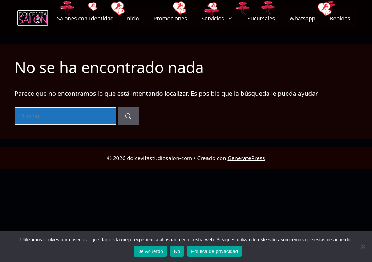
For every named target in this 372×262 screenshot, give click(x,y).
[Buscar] (128, 116)
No (177, 251)
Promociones (170, 18)
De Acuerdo (150, 251)
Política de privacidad (214, 251)
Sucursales (261, 18)
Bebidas (340, 18)
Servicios (221, 18)
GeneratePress (246, 158)
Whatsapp (302, 18)
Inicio (132, 18)
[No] (363, 246)
